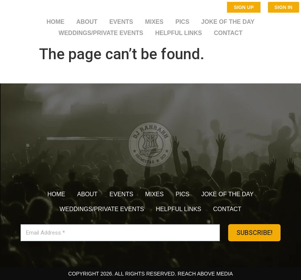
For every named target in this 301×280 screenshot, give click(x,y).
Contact (228, 33)
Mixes (154, 22)
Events (121, 22)
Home (55, 22)
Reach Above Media (205, 274)
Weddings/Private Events (101, 33)
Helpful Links (178, 33)
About (86, 22)
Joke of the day (227, 22)
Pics (182, 22)
